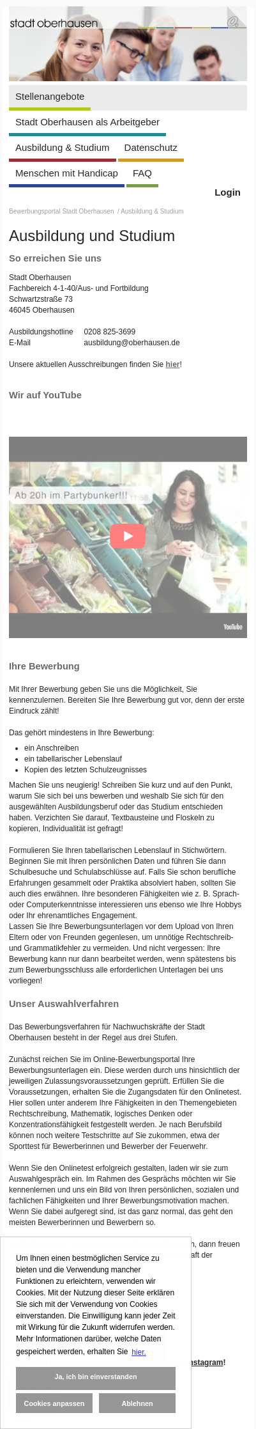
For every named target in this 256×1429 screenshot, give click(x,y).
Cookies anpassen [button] (54, 1403)
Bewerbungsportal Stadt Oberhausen (62, 211)
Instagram (204, 1362)
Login (228, 192)
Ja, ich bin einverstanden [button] (95, 1376)
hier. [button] (139, 1352)
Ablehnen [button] (137, 1403)
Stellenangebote (49, 96)
